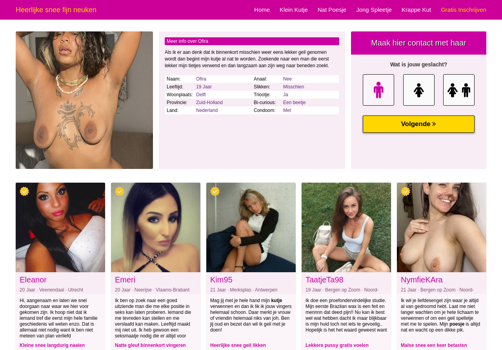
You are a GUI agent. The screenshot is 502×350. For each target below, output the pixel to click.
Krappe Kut (416, 9)
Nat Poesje (332, 9)
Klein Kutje (294, 9)
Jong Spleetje (374, 9)
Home (262, 9)
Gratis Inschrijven (463, 9)
